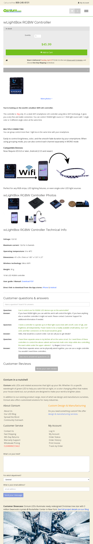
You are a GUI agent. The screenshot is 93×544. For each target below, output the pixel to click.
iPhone (45, 287)
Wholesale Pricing (12, 443)
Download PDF (28, 281)
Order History (55, 440)
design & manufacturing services (63, 414)
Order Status (54, 437)
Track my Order (56, 446)
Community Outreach (13, 420)
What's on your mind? (11, 454)
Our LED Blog (10, 414)
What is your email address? (14, 485)
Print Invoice (54, 443)
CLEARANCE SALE (12, 446)
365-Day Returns (11, 437)
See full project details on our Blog (73, 509)
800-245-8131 (22, 2)
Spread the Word (11, 417)
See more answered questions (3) (34, 356)
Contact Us (9, 431)
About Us (8, 411)
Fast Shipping (10, 434)
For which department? (12, 475)
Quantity (28, 35)
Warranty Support (12, 440)
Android (53, 287)
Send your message (13, 495)
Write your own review (46, 368)
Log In (52, 431)
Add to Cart (47, 52)
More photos (46, 98)
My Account (83, 3)
